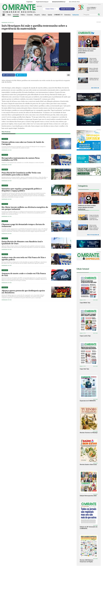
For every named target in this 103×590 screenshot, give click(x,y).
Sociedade (4, 22)
